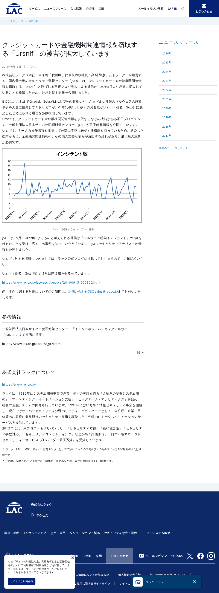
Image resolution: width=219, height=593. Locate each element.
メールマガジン (156, 556)
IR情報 (90, 8)
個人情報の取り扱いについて (168, 575)
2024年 (167, 72)
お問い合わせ (120, 556)
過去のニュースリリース (173, 148)
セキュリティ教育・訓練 (120, 533)
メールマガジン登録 (150, 8)
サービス (34, 8)
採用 (101, 8)
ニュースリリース (55, 8)
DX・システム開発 (158, 533)
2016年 (33, 21)
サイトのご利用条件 (21, 581)
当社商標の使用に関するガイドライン (86, 583)
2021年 (167, 99)
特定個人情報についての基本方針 (88, 575)
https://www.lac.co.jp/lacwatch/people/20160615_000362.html (51, 282)
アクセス (42, 515)
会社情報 (76, 8)
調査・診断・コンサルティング (25, 533)
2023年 (167, 81)
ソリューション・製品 (85, 533)
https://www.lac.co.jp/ (19, 384)
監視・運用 (57, 533)
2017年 (167, 135)
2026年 (167, 53)
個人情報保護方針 (129, 575)
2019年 (167, 117)
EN (175, 8)
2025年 (167, 62)
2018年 (167, 126)
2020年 (167, 108)
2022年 (167, 90)
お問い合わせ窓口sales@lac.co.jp (93, 291)
